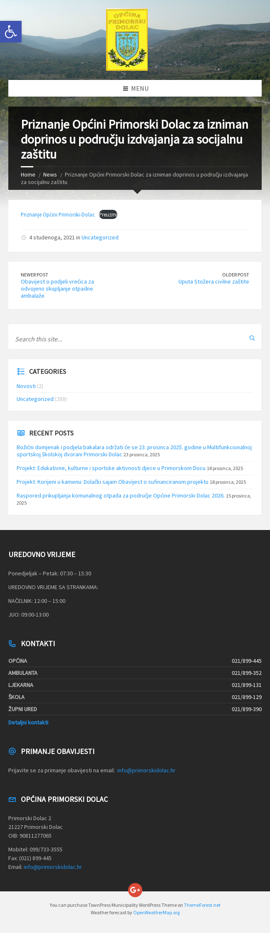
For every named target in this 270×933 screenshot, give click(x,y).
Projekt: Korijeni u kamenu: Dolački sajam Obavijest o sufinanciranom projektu (112, 481)
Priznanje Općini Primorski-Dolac (58, 214)
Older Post (235, 274)
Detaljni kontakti (28, 722)
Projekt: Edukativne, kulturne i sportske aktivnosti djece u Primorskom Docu (111, 468)
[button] (11, 31)
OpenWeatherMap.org (156, 912)
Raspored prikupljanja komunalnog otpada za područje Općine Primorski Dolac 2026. (121, 495)
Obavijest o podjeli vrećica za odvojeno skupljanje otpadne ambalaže (57, 288)
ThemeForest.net (202, 905)
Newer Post (34, 274)
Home (28, 174)
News (50, 174)
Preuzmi (108, 214)
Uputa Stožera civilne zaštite (213, 281)
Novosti (26, 386)
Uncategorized (100, 237)
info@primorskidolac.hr (146, 770)
